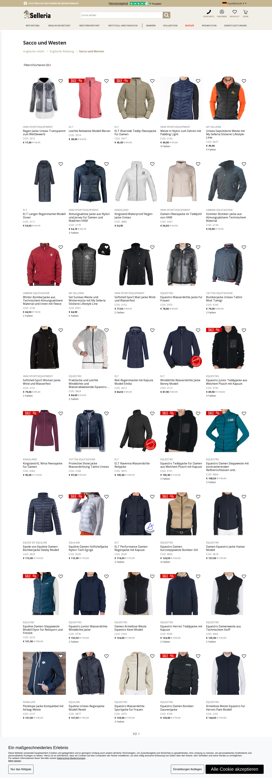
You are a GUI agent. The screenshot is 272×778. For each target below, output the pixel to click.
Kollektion (170, 25)
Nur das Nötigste (21, 769)
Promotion (209, 25)
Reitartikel (33, 25)
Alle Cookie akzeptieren (234, 769)
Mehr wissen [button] (14, 760)
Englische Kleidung (62, 51)
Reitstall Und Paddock (123, 25)
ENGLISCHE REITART (34, 51)
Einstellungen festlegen (187, 769)
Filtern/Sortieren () (37, 65)
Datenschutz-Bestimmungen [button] (71, 758)
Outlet (189, 25)
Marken (151, 25)
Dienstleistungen (235, 25)
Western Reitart (89, 25)
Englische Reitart (59, 25)
